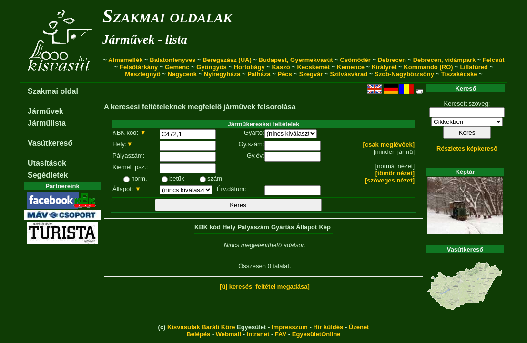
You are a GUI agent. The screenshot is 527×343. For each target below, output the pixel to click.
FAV (280, 334)
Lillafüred (474, 67)
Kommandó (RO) (428, 67)
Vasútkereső (50, 143)
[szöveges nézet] (390, 180)
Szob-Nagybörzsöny (404, 74)
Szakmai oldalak (167, 16)
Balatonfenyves (172, 59)
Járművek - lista (144, 39)
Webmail (228, 334)
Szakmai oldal (53, 91)
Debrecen (392, 59)
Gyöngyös (211, 67)
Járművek (45, 111)
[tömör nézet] (395, 173)
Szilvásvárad (348, 74)
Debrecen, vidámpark (444, 59)
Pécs (284, 74)
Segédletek (48, 175)
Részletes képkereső (466, 148)
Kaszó (281, 67)
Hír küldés (328, 327)
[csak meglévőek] (389, 144)
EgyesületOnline (316, 334)
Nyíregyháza (222, 74)
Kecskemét (313, 67)
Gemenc (177, 67)
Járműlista (47, 123)
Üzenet (359, 327)
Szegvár (311, 74)
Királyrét (384, 67)
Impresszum (290, 327)
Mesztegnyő (142, 74)
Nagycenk (182, 74)
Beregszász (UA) (227, 59)
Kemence (351, 67)
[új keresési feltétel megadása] (265, 286)
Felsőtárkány (139, 67)
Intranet (258, 334)
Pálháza (258, 74)
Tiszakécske (459, 74)
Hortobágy (249, 67)
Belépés (198, 334)
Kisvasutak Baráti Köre (201, 327)
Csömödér (355, 59)
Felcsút (494, 59)
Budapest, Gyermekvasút (296, 59)
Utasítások (47, 163)
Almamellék (125, 59)
